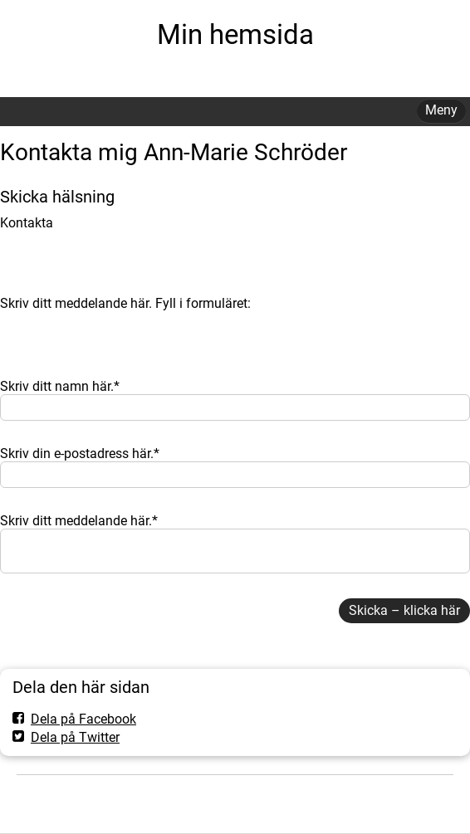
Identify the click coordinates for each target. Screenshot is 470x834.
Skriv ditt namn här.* (60, 386)
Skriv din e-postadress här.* (79, 453)
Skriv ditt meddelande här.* (79, 521)
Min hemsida (235, 34)
